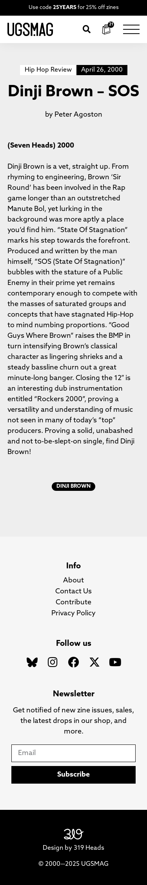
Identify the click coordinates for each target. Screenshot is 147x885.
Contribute (73, 602)
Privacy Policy (73, 613)
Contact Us (73, 591)
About (73, 580)
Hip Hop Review (48, 70)
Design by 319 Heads (73, 848)
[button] (86, 29)
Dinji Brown (73, 486)
